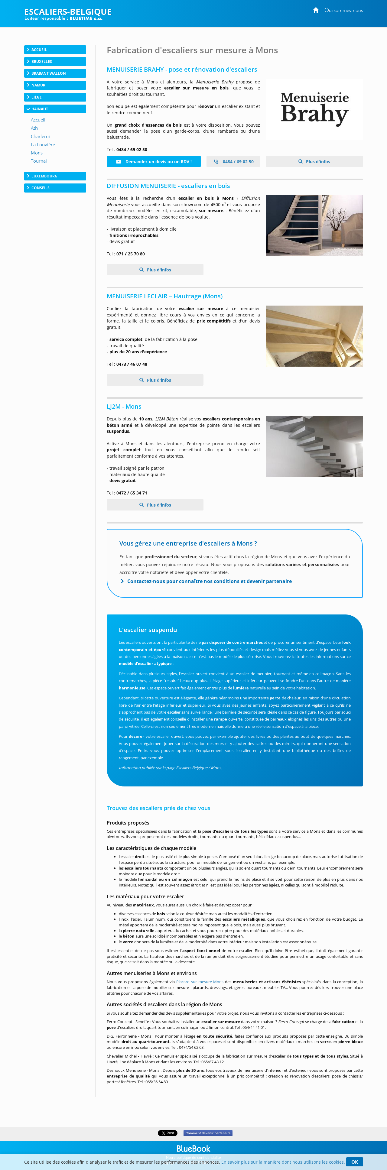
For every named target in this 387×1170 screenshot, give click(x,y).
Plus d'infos (317, 161)
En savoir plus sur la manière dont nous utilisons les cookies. (283, 1162)
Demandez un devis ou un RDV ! (154, 161)
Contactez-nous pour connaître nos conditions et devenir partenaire (209, 581)
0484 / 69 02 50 (233, 161)
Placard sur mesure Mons (199, 981)
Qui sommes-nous (343, 11)
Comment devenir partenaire (207, 1133)
